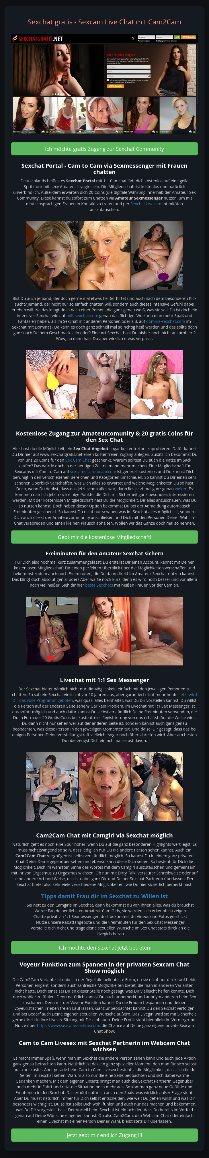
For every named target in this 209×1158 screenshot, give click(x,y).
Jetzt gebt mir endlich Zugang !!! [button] (104, 1135)
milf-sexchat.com (82, 315)
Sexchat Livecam (145, 203)
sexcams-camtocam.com (93, 471)
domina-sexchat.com (165, 321)
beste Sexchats (99, 585)
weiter (181, 488)
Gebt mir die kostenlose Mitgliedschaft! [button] (104, 537)
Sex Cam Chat (78, 460)
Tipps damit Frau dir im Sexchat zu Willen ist (104, 896)
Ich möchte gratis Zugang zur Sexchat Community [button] (104, 148)
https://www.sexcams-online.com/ (69, 1025)
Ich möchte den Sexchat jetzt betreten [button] (104, 947)
